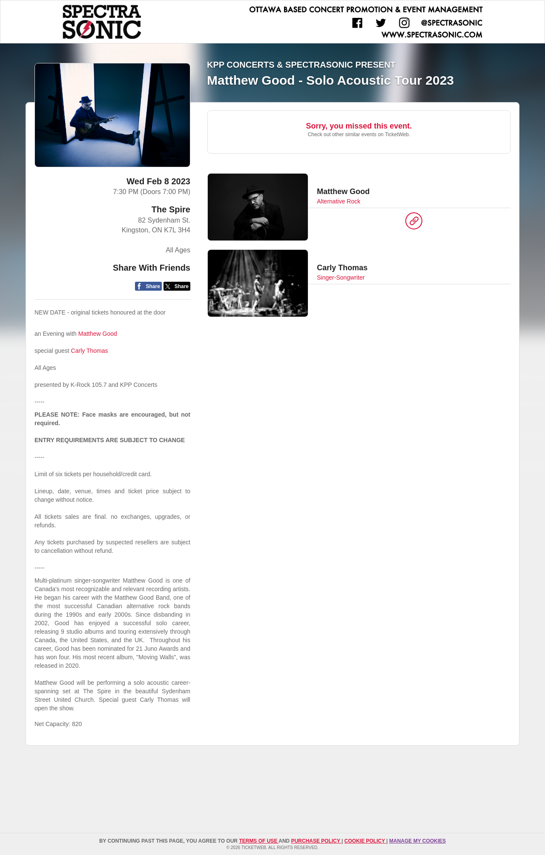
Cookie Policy (365, 841)
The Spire (171, 209)
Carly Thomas (89, 350)
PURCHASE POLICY (316, 841)
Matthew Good (97, 333)
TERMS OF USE (258, 841)
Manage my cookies (417, 841)
